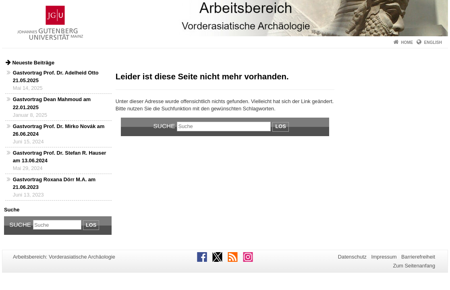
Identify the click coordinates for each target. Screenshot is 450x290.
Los (91, 225)
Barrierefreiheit (418, 257)
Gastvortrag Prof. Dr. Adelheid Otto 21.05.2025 (56, 76)
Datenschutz (352, 257)
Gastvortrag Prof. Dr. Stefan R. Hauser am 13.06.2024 (59, 157)
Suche (20, 224)
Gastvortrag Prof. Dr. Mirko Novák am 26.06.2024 (59, 130)
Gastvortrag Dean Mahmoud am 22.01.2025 (52, 103)
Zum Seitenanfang (414, 266)
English (433, 42)
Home (407, 42)
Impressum (383, 257)
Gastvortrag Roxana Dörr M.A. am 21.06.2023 (54, 183)
